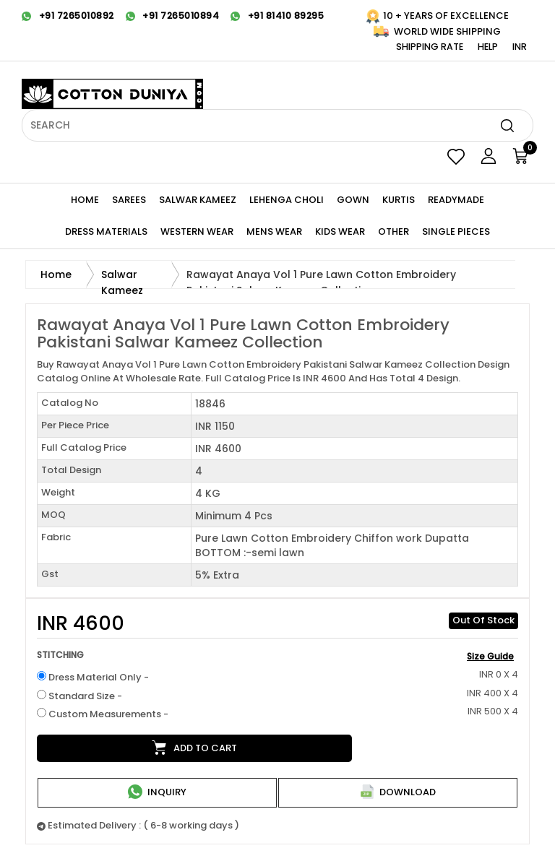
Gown (353, 200)
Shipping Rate (429, 46)
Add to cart (194, 747)
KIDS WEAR (340, 231)
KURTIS (398, 200)
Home (85, 200)
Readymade (456, 200)
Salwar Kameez (197, 200)
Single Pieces (456, 231)
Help (488, 46)
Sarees (129, 200)
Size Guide (490, 656)
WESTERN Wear (196, 231)
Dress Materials (106, 231)
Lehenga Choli (286, 200)
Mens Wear (274, 231)
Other (393, 231)
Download (398, 791)
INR (519, 46)
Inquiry (157, 791)
